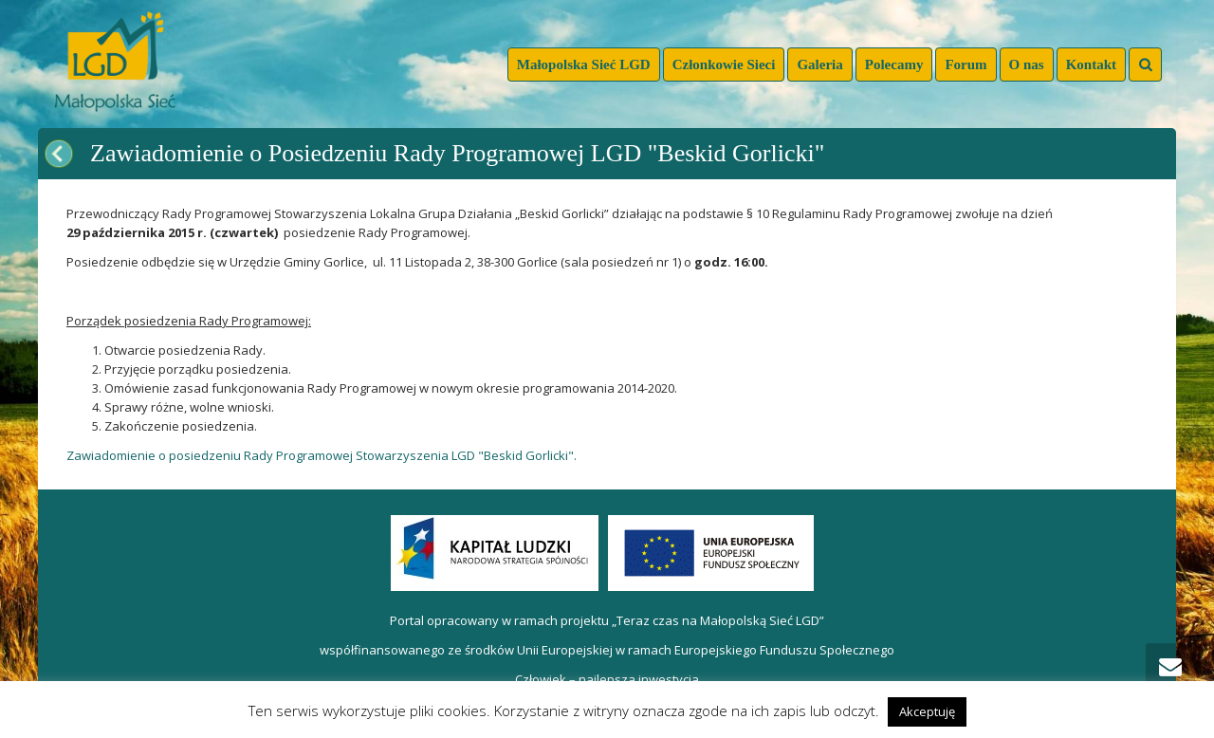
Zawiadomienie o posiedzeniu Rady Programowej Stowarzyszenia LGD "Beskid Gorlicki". (321, 455)
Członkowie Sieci (724, 64)
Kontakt (1091, 64)
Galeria (819, 64)
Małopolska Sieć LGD (584, 64)
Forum (965, 64)
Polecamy (894, 64)
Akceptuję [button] (927, 711)
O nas (1026, 64)
